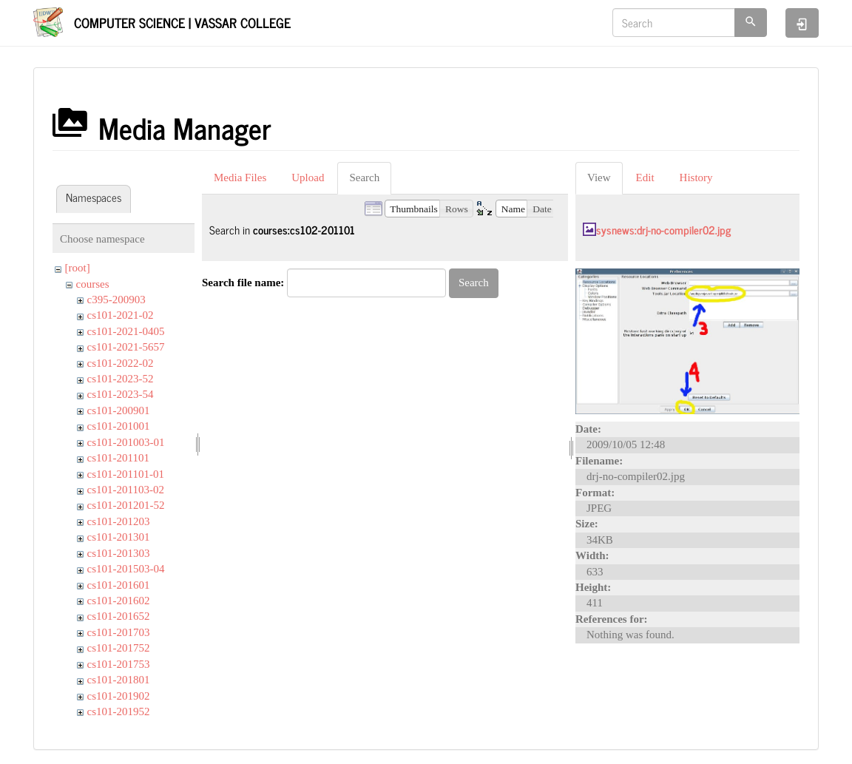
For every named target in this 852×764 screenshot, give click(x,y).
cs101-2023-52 (120, 379)
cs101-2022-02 (120, 363)
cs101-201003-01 (126, 442)
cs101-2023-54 (120, 394)
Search (364, 177)
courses (92, 284)
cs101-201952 (118, 711)
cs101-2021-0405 (126, 331)
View (599, 177)
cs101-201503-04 (126, 569)
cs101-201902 (118, 696)
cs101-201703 (118, 632)
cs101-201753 (118, 664)
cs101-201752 (118, 648)
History (696, 177)
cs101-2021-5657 (126, 347)
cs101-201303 (118, 553)
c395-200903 (116, 299)
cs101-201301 (118, 537)
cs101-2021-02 (120, 315)
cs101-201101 (118, 458)
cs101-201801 (118, 680)
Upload (307, 177)
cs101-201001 (118, 426)
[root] (77, 268)
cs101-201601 (118, 585)
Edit (645, 177)
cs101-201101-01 (125, 474)
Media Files (240, 177)
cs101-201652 (118, 616)
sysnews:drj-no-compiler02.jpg (663, 229)
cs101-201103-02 (125, 490)
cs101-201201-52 (126, 505)
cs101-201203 (118, 521)
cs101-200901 (118, 410)
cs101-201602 (118, 600)
